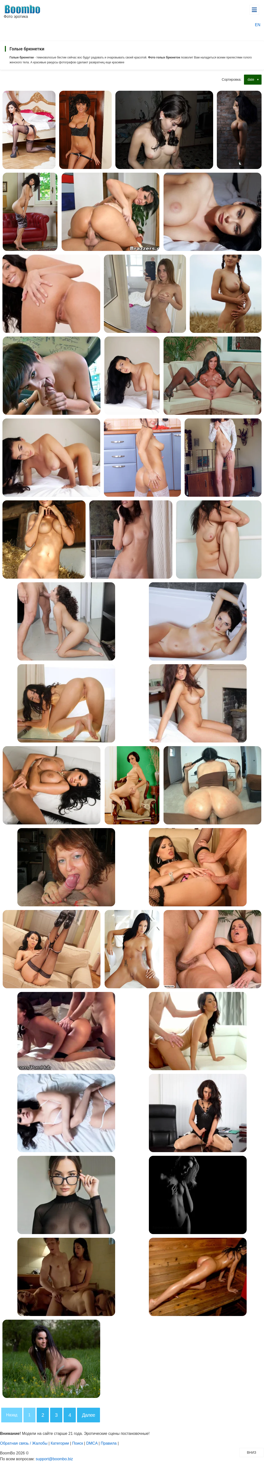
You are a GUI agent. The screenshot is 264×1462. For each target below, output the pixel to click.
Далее (88, 1415)
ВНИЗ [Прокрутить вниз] (255, 1452)
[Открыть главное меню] (254, 10)
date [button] (251, 79)
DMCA (92, 1443)
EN (257, 25)
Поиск (77, 1443)
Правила (109, 1443)
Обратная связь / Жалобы (23, 1443)
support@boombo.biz (54, 1459)
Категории (60, 1443)
